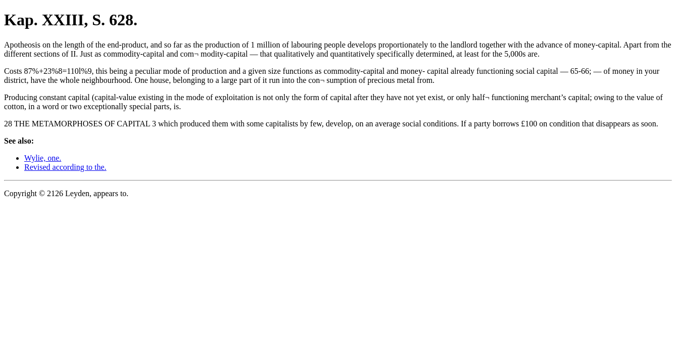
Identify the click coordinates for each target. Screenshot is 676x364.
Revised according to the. (65, 167)
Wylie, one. (42, 158)
